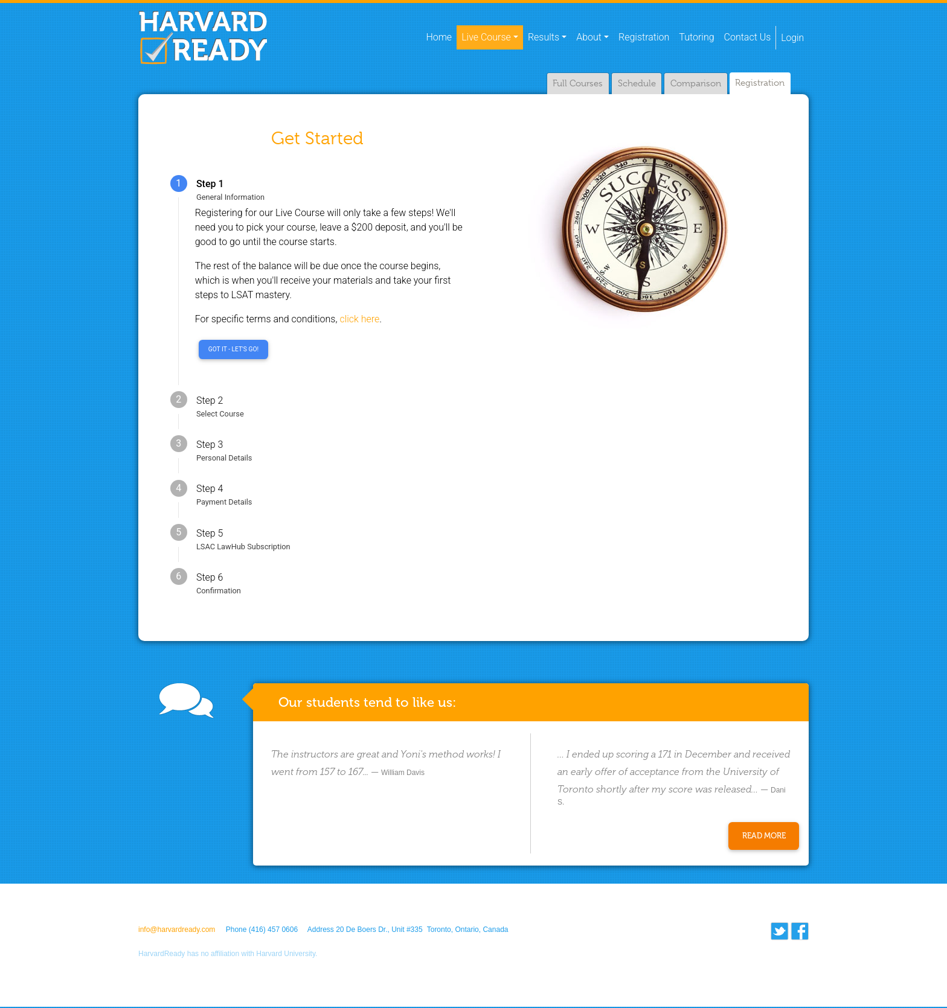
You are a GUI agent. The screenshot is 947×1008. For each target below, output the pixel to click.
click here (360, 319)
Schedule (634, 83)
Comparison (694, 83)
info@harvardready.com (176, 931)
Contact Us (747, 37)
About (588, 37)
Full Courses (575, 83)
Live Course (485, 37)
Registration (643, 37)
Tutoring (695, 37)
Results (543, 37)
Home (440, 36)
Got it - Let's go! (233, 350)
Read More (764, 836)
